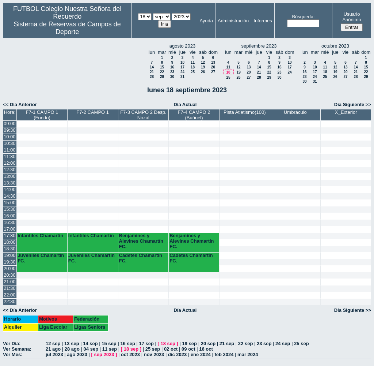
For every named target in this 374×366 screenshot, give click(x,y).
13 (213, 62)
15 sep (109, 343)
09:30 (10, 130)
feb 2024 (223, 354)
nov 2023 (154, 354)
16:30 (10, 222)
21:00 (10, 281)
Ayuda (206, 20)
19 (203, 67)
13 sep (71, 343)
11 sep (109, 349)
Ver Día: (11, 343)
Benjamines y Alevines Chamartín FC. (141, 241)
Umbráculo (295, 112)
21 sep (227, 343)
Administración (233, 20)
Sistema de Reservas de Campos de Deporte (67, 28)
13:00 (10, 176)
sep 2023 (104, 354)
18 (193, 67)
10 (182, 62)
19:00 (10, 255)
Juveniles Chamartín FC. (41, 258)
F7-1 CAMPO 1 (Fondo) (42, 114)
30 (172, 77)
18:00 (10, 242)
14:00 (10, 189)
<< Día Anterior (20, 104)
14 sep (90, 343)
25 (193, 72)
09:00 (10, 123)
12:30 (10, 169)
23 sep (264, 343)
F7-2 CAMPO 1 (92, 112)
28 (152, 77)
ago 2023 (77, 354)
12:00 (10, 163)
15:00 (10, 202)
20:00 (10, 268)
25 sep (301, 343)
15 (162, 67)
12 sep (53, 343)
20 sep (208, 343)
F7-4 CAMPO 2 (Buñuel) (194, 114)
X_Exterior (346, 112)
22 (162, 72)
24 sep (282, 343)
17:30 (10, 235)
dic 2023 (177, 354)
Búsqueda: (303, 16)
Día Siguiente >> (352, 104)
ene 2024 (201, 354)
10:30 (10, 143)
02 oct (171, 349)
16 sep (127, 343)
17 (182, 67)
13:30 (10, 183)
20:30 (10, 275)
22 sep (245, 343)
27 (213, 72)
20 (213, 67)
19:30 (10, 262)
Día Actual (184, 104)
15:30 (10, 209)
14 (152, 67)
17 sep (146, 343)
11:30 (10, 156)
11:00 (10, 150)
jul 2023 (54, 354)
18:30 (10, 248)
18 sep (168, 343)
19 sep (189, 343)
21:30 (10, 288)
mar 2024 (247, 354)
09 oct (188, 349)
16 (172, 67)
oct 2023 (130, 354)
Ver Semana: (17, 349)
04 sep (91, 349)
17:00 (10, 229)
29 (162, 77)
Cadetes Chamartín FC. (140, 258)
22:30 (10, 301)
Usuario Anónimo (351, 16)
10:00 (10, 136)
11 (193, 62)
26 (203, 72)
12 (203, 62)
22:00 (10, 295)
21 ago (53, 349)
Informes (262, 20)
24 (182, 72)
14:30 (10, 196)
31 (182, 77)
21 (152, 72)
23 (172, 72)
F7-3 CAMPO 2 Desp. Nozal (143, 114)
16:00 (10, 216)
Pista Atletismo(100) (245, 112)
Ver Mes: (12, 354)
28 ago (72, 349)
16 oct (206, 349)
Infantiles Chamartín (40, 235)
